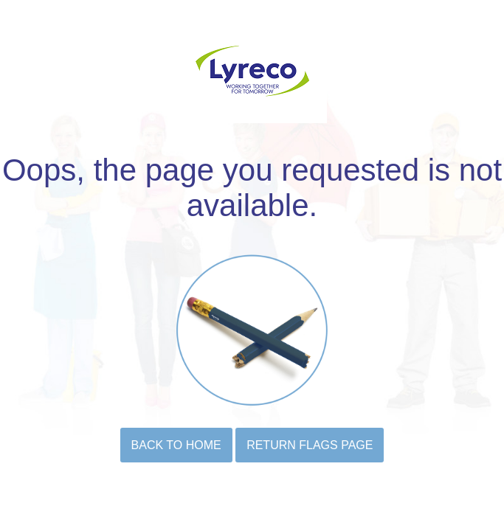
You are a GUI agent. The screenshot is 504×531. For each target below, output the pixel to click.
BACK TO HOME (176, 445)
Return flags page (309, 445)
